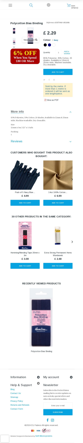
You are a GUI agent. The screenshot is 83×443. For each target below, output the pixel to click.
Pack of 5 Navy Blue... (25, 192)
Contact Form (16, 409)
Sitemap (14, 397)
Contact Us (15, 393)
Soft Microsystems (43, 436)
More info (17, 111)
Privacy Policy (16, 401)
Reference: (50, 22)
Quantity (46, 52)
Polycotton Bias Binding (41, 351)
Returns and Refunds (19, 405)
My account (51, 377)
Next (14, 47)
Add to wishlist (67, 52)
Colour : (50, 40)
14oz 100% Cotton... (57, 192)
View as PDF (52, 100)
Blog (12, 389)
